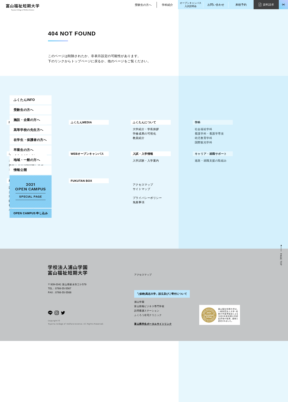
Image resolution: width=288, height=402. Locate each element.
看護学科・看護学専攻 (127, 144)
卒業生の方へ (213, 174)
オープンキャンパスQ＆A (67, 180)
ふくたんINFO (214, 124)
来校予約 (241, 4)
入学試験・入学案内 (64, 198)
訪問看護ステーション (146, 371)
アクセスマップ (61, 253)
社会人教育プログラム (65, 234)
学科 (115, 133)
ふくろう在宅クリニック (148, 376)
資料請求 (266, 4)
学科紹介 (167, 4)
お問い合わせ (215, 4)
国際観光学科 (121, 153)
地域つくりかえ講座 (64, 225)
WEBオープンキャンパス (129, 164)
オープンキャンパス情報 (67, 171)
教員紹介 (56, 148)
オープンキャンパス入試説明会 (190, 5)
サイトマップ (59, 258)
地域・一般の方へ (62, 209)
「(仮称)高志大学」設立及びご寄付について (161, 354)
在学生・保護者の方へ (220, 164)
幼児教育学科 (121, 148)
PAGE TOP (281, 321)
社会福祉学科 (121, 140)
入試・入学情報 (61, 191)
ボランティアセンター (65, 238)
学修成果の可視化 (62, 144)
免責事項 (56, 271)
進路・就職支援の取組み (129, 198)
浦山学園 (139, 363)
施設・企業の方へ (217, 144)
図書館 (55, 216)
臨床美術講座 (59, 229)
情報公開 (210, 194)
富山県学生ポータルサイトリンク (153, 385)
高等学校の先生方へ (218, 154)
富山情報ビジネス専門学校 (149, 367)
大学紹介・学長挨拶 (64, 140)
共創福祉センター (62, 221)
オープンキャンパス (64, 164)
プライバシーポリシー (65, 267)
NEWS (55, 122)
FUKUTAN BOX (123, 209)
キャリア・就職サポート (129, 191)
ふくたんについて (62, 133)
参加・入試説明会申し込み (68, 175)
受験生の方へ (143, 4)
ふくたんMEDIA (123, 122)
